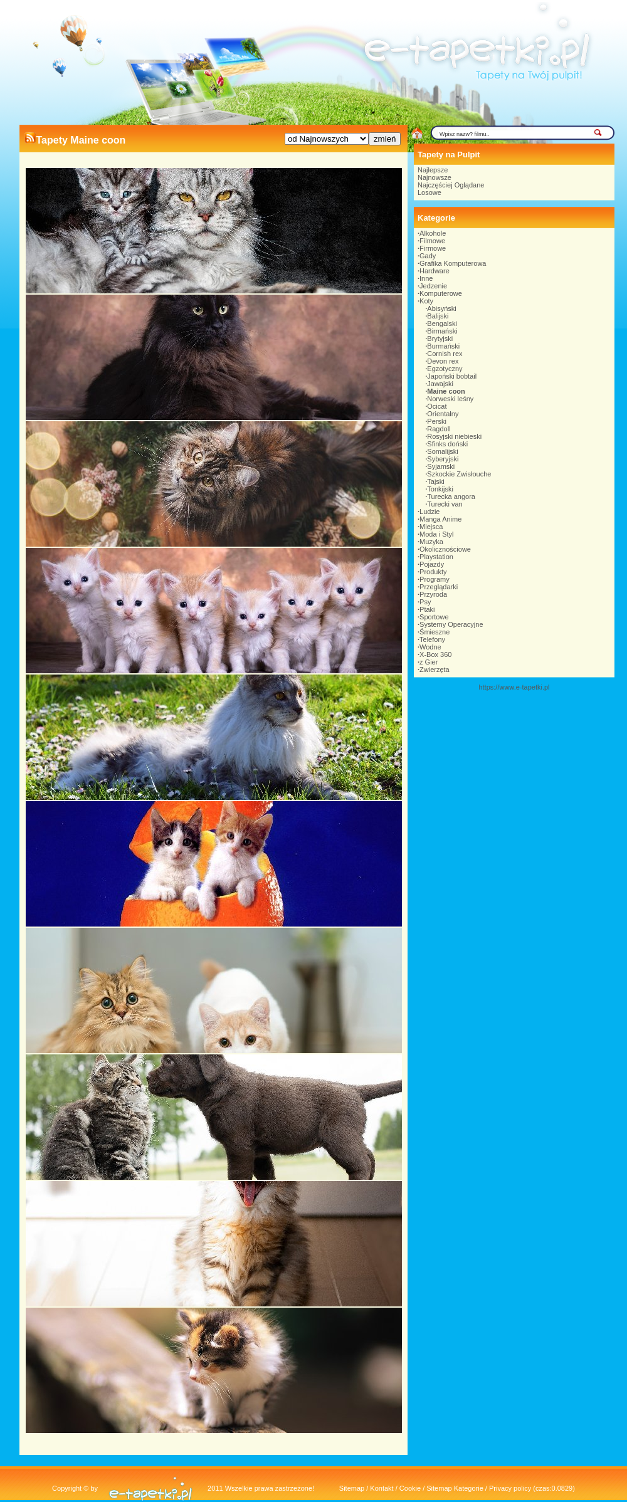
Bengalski (442, 323)
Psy (425, 602)
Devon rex (442, 361)
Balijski (437, 316)
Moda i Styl (436, 534)
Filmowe (432, 240)
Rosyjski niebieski (454, 436)
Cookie (410, 1488)
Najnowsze (434, 177)
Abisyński (441, 308)
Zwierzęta (434, 669)
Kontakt (381, 1488)
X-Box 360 (435, 654)
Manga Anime (440, 519)
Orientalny (442, 414)
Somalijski (442, 451)
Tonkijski (440, 489)
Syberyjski (442, 459)
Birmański (442, 331)
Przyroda (433, 594)
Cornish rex (444, 353)
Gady (427, 256)
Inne (426, 278)
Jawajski (440, 383)
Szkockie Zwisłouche (459, 474)
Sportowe (433, 617)
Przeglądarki (438, 587)
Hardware (434, 271)
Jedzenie (433, 286)
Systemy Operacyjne (451, 624)
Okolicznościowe (445, 549)
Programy (434, 579)
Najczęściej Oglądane (451, 185)
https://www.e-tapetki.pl (513, 687)
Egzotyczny (444, 368)
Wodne (430, 647)
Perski (436, 421)
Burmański (443, 346)
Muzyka (431, 541)
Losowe (429, 192)
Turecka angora (451, 496)
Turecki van (444, 504)
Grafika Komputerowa (452, 263)
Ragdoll (438, 429)
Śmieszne (434, 632)
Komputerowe (440, 293)
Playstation (436, 556)
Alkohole (432, 233)
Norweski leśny (450, 398)
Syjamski (441, 466)
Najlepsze (433, 170)
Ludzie (429, 511)
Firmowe (432, 248)
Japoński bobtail (452, 376)
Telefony (432, 639)
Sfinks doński (447, 444)
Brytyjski (440, 338)
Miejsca (431, 526)
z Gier (428, 662)
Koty (426, 301)
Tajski (436, 481)
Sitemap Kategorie (454, 1488)
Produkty (432, 571)
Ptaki (427, 609)
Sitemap (351, 1488)
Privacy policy (510, 1488)
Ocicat (436, 406)
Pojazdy (431, 564)
